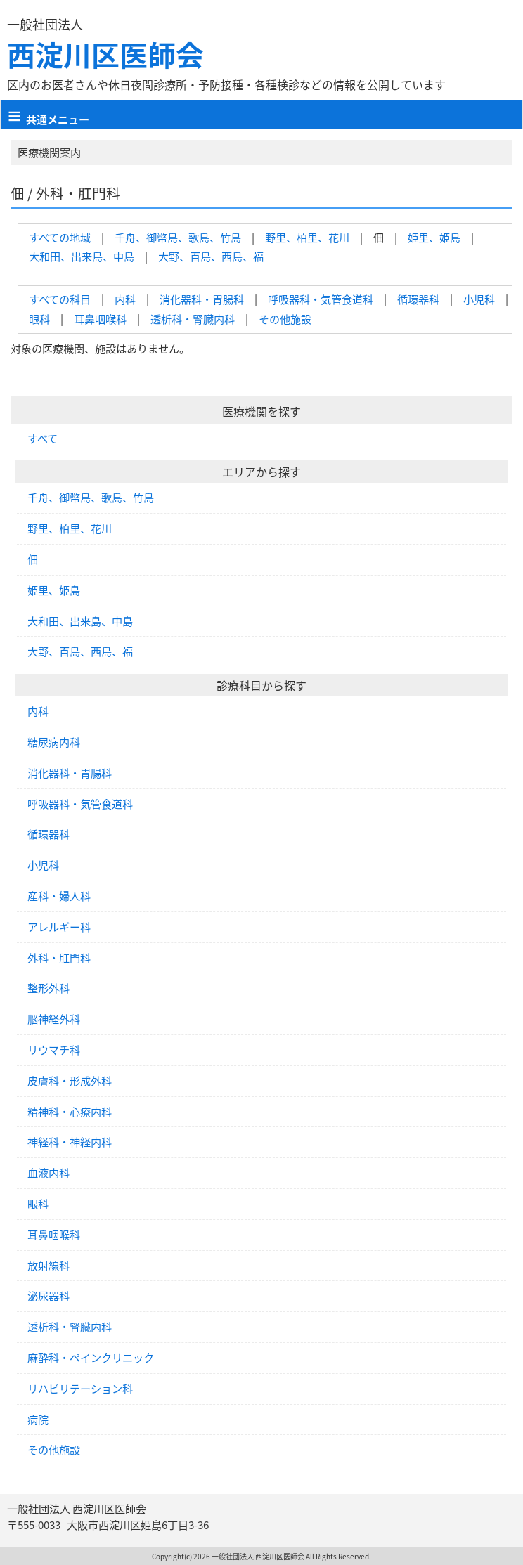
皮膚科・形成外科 (69, 1081)
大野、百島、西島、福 (211, 256)
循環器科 (418, 299)
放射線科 (48, 1265)
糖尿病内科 (53, 742)
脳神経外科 (53, 1019)
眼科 (39, 319)
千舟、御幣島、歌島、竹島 (178, 237)
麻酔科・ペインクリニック (90, 1357)
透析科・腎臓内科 (192, 319)
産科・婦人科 (59, 896)
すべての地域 (60, 237)
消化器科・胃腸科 (202, 299)
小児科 (479, 299)
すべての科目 (60, 299)
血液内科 (48, 1173)
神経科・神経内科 (69, 1142)
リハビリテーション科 (80, 1388)
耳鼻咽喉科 (100, 319)
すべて (42, 438)
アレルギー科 (59, 927)
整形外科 (48, 988)
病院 (38, 1419)
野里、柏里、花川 (307, 237)
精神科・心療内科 (69, 1111)
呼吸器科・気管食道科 (320, 299)
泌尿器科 (48, 1296)
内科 (125, 299)
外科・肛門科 (59, 958)
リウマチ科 (53, 1050)
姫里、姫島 (434, 237)
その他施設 (285, 319)
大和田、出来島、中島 (81, 256)
